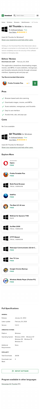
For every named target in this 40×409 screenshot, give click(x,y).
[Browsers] (16, 22)
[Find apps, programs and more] (24, 15)
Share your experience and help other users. (17, 40)
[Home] (3, 22)
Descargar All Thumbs (9, 384)
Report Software (20, 371)
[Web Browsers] (25, 22)
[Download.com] (7, 15)
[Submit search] (14, 15)
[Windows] (9, 22)
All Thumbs (20, 26)
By (16, 30)
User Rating (18, 32)
